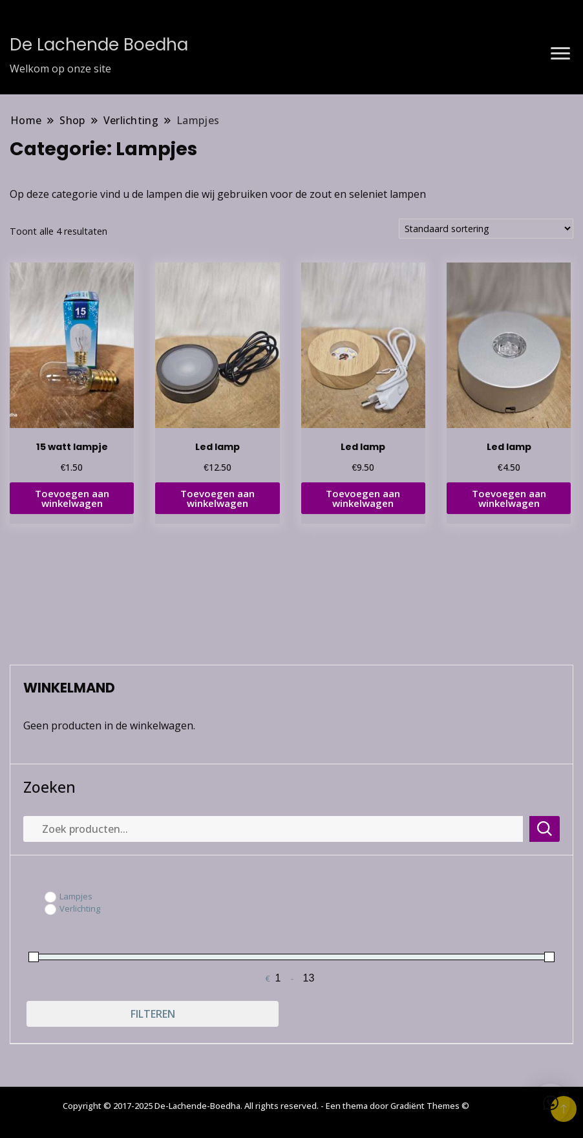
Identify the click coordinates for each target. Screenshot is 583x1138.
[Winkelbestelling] (486, 229)
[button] (550, 1103)
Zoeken (49, 787)
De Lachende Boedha (99, 44)
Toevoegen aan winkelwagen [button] (72, 498)
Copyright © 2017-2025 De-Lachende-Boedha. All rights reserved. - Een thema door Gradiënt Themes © (266, 1105)
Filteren (153, 1014)
